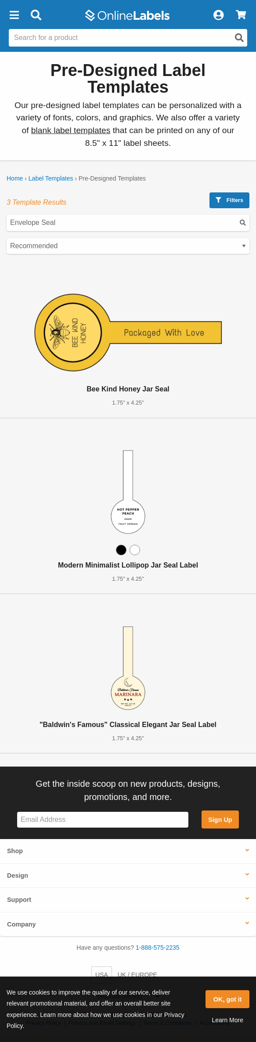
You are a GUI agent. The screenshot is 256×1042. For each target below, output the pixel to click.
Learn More (227, 1020)
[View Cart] (240, 15)
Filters (229, 200)
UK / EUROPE (137, 974)
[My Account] (218, 15)
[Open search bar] (36, 15)
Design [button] (17, 875)
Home (15, 178)
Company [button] (21, 924)
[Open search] (239, 38)
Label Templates (51, 178)
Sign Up (220, 819)
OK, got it (227, 999)
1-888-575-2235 (158, 947)
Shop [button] (15, 850)
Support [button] (19, 899)
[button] (14, 15)
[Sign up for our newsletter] (102, 820)
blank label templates (71, 130)
